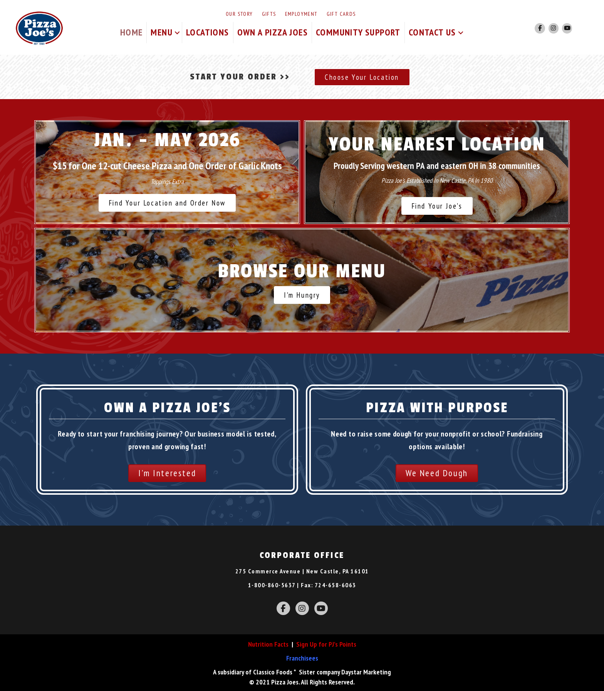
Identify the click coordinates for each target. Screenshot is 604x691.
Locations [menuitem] (207, 32)
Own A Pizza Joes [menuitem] (272, 32)
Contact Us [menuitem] (432, 32)
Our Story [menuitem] (239, 13)
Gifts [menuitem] (269, 13)
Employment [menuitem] (301, 13)
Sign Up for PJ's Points (326, 644)
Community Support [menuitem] (358, 32)
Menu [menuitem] (162, 32)
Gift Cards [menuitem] (341, 13)
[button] (177, 32)
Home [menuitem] (131, 32)
